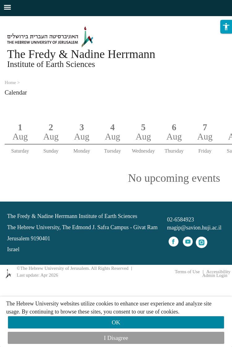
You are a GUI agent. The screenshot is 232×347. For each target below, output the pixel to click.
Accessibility (218, 271)
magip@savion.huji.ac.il (194, 228)
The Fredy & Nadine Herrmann (81, 53)
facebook (173, 242)
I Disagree (116, 338)
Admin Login (214, 275)
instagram (201, 242)
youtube (188, 242)
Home (10, 82)
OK (116, 322)
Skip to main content (23, 20)
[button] (226, 35)
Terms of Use (187, 271)
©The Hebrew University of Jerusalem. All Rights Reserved (72, 268)
